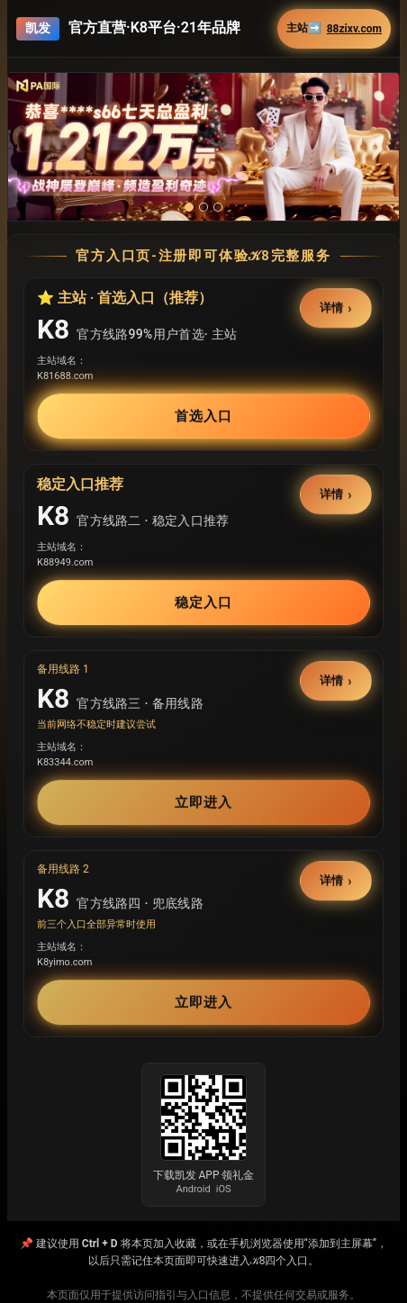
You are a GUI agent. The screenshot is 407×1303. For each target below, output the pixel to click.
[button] (203, 147)
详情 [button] (332, 308)
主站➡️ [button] (334, 28)
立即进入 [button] (203, 802)
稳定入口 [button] (203, 602)
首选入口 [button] (203, 416)
